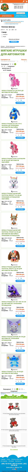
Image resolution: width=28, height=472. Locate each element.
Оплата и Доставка (17, 459)
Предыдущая (5, 64)
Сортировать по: (5, 59)
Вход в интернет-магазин (24, 1)
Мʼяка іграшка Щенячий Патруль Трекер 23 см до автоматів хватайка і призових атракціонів (11, 232)
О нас (8, 459)
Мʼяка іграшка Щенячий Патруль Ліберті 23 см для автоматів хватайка (12, 268)
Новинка (4, 34)
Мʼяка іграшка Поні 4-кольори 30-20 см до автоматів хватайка (13, 160)
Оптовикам (4, 461)
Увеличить (15, 88)
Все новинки (14, 449)
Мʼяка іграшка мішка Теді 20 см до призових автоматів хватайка (14, 414)
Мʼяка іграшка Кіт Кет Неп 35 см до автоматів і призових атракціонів (14, 303)
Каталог (3, 13)
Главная (3, 459)
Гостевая (11, 461)
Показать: (24, 59)
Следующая (11, 66)
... (6, 66)
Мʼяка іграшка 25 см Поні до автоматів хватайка (13, 91)
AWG (25, 471)
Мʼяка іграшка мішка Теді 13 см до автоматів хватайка (14, 446)
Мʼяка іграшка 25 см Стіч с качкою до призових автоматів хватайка (12, 125)
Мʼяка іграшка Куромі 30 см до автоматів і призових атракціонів (13, 338)
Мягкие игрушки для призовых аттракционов (21, 16)
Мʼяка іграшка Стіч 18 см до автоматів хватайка (12, 372)
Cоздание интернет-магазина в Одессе (10, 471)
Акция (3, 36)
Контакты (18, 461)
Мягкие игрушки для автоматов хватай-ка (7, 16)
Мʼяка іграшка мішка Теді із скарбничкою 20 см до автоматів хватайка (14, 430)
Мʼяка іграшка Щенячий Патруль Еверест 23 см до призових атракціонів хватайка (12, 196)
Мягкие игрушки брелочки (11, 23)
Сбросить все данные (14, 39)
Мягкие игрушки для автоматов (13, 22)
